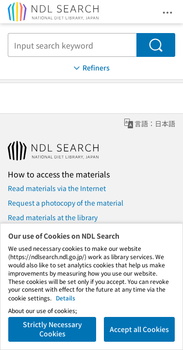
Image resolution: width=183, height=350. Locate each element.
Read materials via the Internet (57, 188)
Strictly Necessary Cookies (52, 329)
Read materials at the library (53, 217)
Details (65, 298)
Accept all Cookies (139, 329)
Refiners (91, 68)
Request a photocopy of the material (65, 203)
